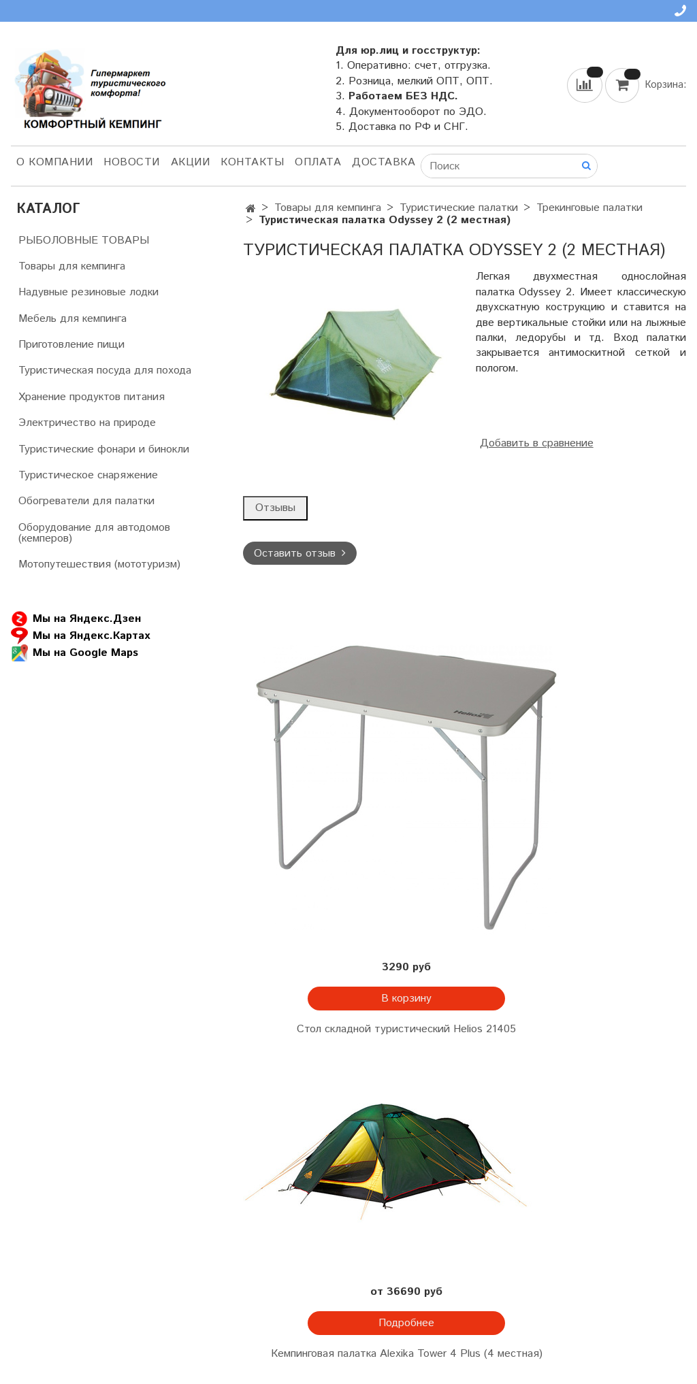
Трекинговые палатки (589, 208)
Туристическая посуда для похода (104, 370)
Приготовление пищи (71, 344)
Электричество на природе (87, 423)
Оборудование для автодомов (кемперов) (94, 533)
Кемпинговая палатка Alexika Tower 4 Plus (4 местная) (406, 1354)
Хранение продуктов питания (91, 397)
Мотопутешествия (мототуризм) (99, 564)
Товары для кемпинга (327, 208)
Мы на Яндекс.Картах (80, 635)
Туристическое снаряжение (88, 475)
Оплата (318, 162)
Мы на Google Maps (74, 652)
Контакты (252, 162)
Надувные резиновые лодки (88, 292)
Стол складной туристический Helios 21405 (406, 1029)
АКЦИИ (190, 162)
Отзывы (275, 508)
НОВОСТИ (131, 162)
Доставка (383, 162)
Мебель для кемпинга (72, 319)
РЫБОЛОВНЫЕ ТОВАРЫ (83, 240)
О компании (54, 162)
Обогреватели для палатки (86, 501)
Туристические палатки (459, 208)
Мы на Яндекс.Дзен (76, 618)
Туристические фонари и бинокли (103, 449)
